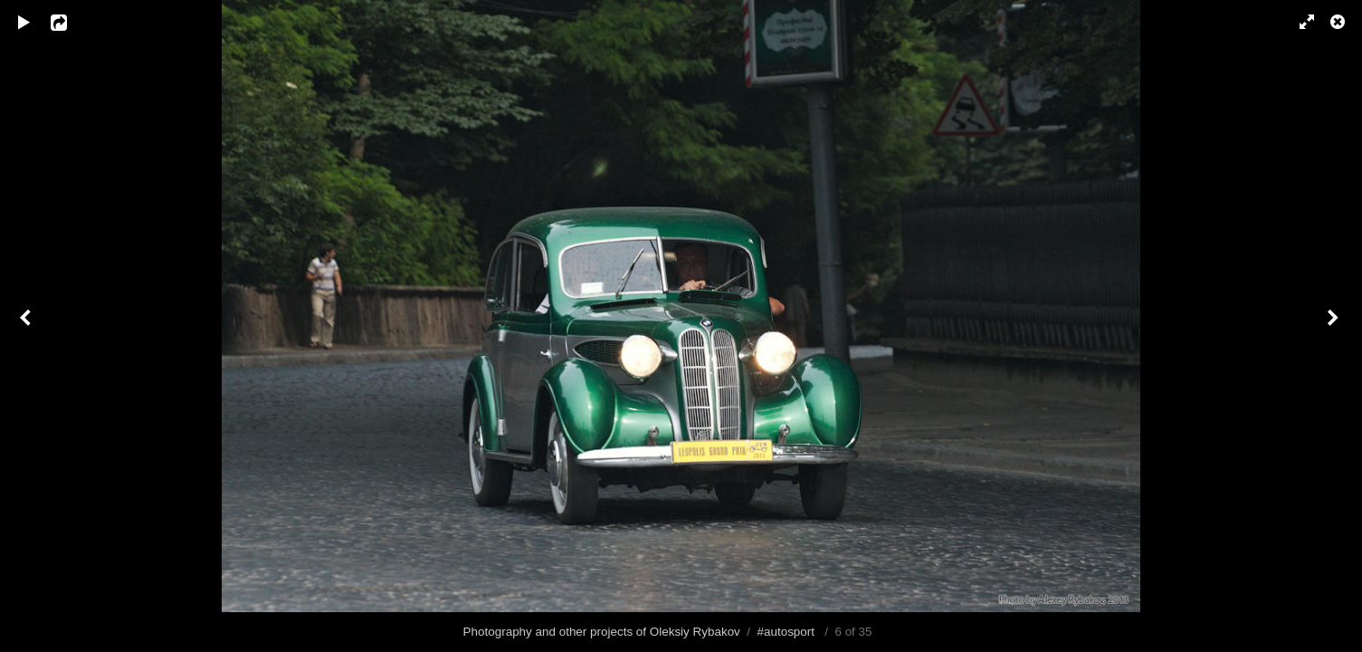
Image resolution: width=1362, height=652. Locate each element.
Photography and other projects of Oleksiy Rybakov (601, 631)
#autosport (786, 631)
